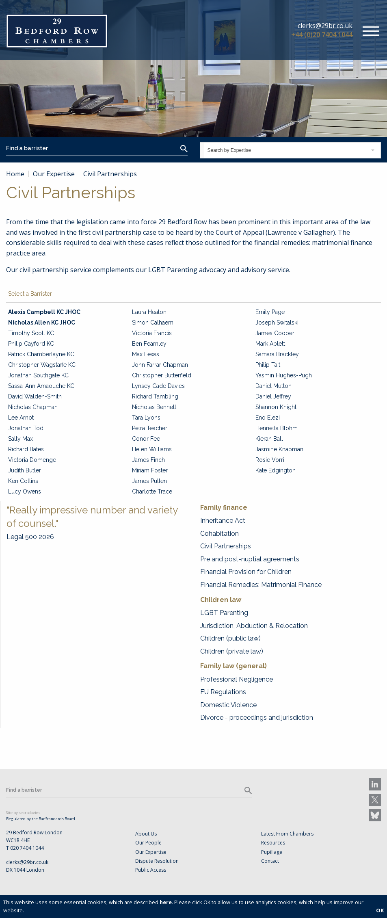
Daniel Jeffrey (273, 396)
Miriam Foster (150, 470)
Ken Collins (23, 481)
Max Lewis (145, 354)
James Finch (148, 460)
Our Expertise (54, 173)
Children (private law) (231, 651)
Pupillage (271, 852)
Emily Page (270, 312)
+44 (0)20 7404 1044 (321, 34)
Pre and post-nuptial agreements (249, 559)
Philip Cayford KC (31, 343)
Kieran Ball (269, 438)
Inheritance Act (222, 520)
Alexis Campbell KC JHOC (44, 312)
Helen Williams (152, 449)
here (166, 902)
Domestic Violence (228, 705)
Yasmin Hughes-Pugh (283, 375)
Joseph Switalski (276, 322)
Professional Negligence (236, 679)
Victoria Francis (152, 333)
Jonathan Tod (25, 428)
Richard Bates (26, 449)
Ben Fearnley (149, 343)
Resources (273, 842)
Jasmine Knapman (279, 449)
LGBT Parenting (224, 613)
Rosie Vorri (269, 460)
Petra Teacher (149, 428)
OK (380, 910)
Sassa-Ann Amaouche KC (41, 386)
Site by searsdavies (23, 812)
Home (15, 173)
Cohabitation (219, 533)
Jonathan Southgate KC (38, 375)
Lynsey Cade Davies (158, 386)
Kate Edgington (275, 470)
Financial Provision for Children (246, 572)
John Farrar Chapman (160, 365)
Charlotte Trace (152, 491)
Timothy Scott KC (31, 333)
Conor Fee (146, 438)
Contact (270, 860)
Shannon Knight (275, 407)
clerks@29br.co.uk (325, 25)
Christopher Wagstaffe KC (42, 365)
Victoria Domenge (32, 460)
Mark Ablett (270, 343)
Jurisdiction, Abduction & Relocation (254, 626)
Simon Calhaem (152, 322)
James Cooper (274, 333)
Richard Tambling (155, 396)
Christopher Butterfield (161, 375)
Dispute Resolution (157, 860)
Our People (148, 842)
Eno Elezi (267, 417)
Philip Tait (267, 365)
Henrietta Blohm (276, 428)
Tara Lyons (146, 417)
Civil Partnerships (225, 546)
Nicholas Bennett (154, 407)
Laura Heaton (149, 312)
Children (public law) (230, 638)
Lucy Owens (24, 491)
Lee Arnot (21, 417)
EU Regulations (223, 692)
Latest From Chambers (287, 833)
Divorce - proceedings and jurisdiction (256, 717)
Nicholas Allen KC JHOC (41, 322)
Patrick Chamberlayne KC (41, 354)
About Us (146, 833)
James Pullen (149, 481)
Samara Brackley (277, 354)
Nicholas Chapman (33, 407)
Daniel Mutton (273, 386)
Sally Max (20, 438)
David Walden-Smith (35, 396)
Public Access (150, 869)
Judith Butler (24, 470)
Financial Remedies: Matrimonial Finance (261, 585)
